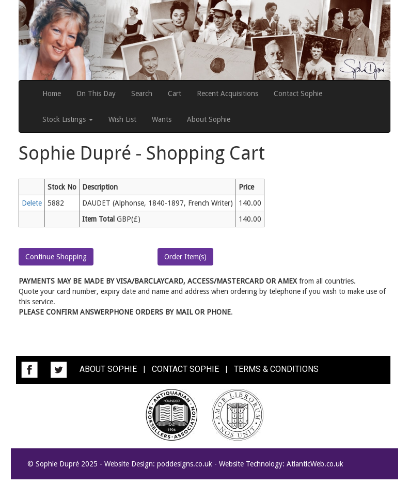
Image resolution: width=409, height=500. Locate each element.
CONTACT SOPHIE (185, 369)
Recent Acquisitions (227, 93)
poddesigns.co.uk (184, 464)
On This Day (96, 93)
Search (141, 93)
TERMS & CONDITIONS (276, 369)
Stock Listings (67, 119)
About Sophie (208, 119)
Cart (174, 93)
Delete (32, 203)
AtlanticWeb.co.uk (315, 464)
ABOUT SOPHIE (108, 369)
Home (51, 93)
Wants (161, 119)
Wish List (122, 119)
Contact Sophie (298, 93)
